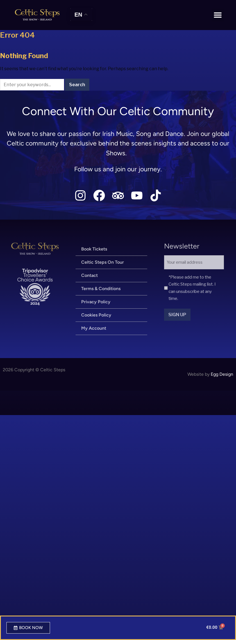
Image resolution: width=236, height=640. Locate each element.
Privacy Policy (95, 301)
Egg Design (222, 374)
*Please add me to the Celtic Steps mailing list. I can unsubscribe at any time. (192, 288)
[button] (218, 15)
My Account (93, 328)
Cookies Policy (96, 315)
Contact (89, 275)
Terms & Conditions (101, 288)
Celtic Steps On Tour (102, 262)
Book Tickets (94, 249)
